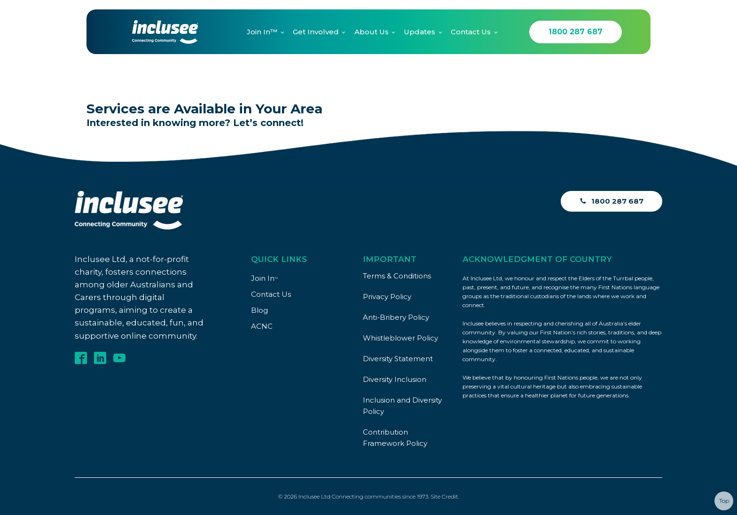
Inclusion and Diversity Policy (402, 406)
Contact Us (471, 31)
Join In (264, 278)
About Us (371, 31)
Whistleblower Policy (400, 337)
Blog (259, 310)
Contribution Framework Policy (395, 438)
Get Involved (316, 31)
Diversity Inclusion (394, 379)
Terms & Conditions (397, 275)
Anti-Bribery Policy (396, 317)
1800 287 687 (576, 31)
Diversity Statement (398, 358)
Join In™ (262, 31)
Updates (419, 31)
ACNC (262, 326)
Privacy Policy (387, 296)
